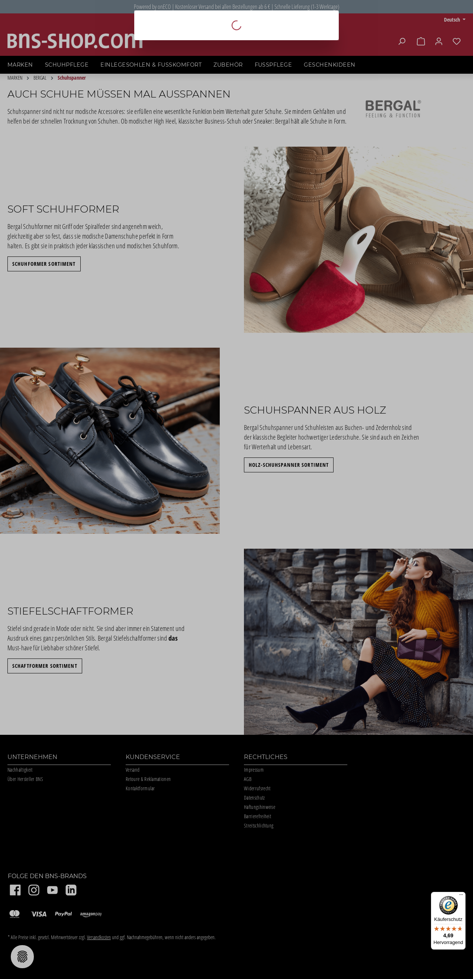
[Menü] (461, 896)
